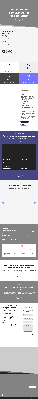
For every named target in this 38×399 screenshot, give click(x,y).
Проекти (12, 383)
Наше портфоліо (23, 383)
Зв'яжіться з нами (14, 385)
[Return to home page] (5, 2)
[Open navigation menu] (35, 3)
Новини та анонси (23, 381)
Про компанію (13, 379)
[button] (19, 20)
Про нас (21, 379)
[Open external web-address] (6, 352)
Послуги (12, 381)
